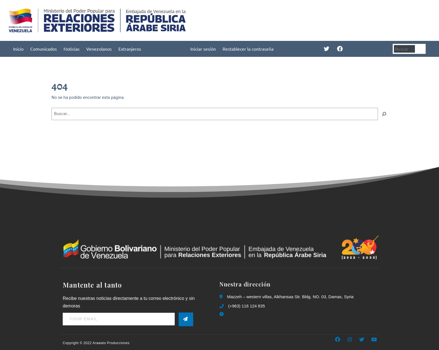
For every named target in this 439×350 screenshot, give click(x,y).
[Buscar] (421, 49)
